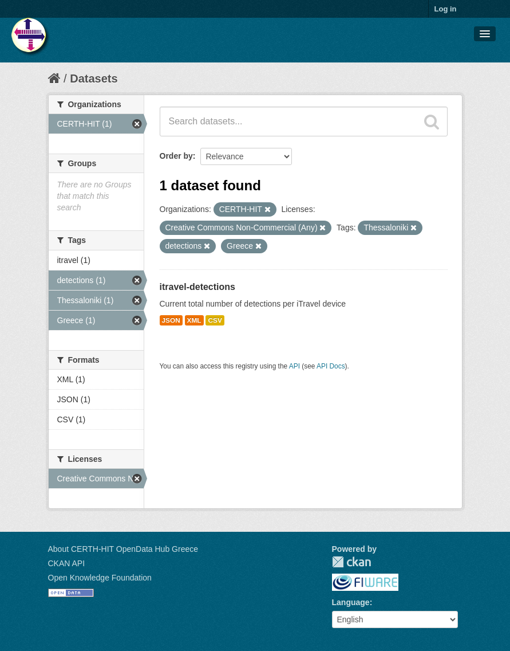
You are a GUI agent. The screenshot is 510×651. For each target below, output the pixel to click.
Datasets (93, 78)
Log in (445, 9)
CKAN (351, 562)
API (294, 366)
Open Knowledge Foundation (100, 577)
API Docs (331, 366)
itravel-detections (197, 287)
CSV (215, 320)
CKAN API (66, 563)
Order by (176, 155)
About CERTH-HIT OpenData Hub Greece (123, 549)
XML (194, 320)
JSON (171, 320)
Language (351, 602)
